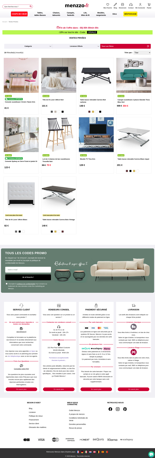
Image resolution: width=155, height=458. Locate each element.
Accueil (4, 21)
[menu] (77, 14)
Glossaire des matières (37, 427)
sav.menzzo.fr (21, 332)
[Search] (30, 6)
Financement (34, 420)
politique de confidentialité (26, 284)
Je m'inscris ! (28, 277)
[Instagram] (118, 409)
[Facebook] (110, 409)
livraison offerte (76, 46)
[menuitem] (19, 14)
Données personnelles (77, 424)
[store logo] (77, 6)
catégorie (28, 46)
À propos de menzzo (77, 414)
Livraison (32, 412)
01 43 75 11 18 (58, 330)
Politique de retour (36, 416)
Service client (34, 423)
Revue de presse (75, 428)
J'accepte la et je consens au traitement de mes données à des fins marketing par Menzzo (26, 286)
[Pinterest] (125, 409)
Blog (30, 408)
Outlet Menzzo (74, 410)
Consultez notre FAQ (21, 369)
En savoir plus (21, 389)
